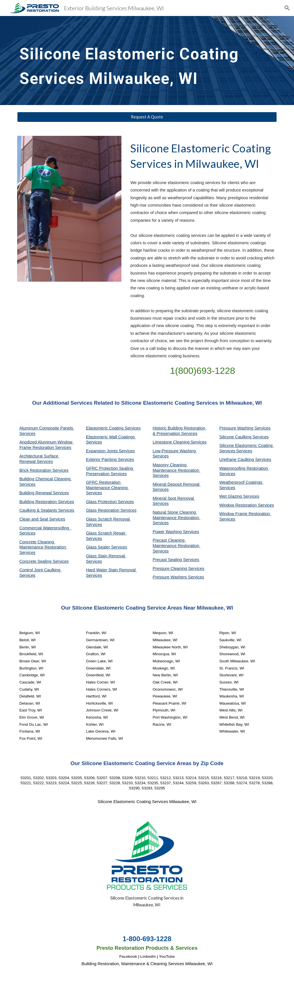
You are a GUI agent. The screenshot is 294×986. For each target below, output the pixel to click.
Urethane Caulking (237, 459)
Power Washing (168, 531)
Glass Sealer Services (106, 547)
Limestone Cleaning (171, 442)
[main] (136, 60)
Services (199, 442)
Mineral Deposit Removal (177, 484)
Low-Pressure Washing (175, 451)
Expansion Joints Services (110, 451)
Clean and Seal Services (42, 519)
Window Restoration (238, 505)
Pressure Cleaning (170, 568)
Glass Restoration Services (111, 510)
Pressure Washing (236, 428)
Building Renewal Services (44, 493)
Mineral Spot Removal (174, 498)
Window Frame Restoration (245, 513)
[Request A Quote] (147, 117)
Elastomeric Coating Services (113, 428)
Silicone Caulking (236, 437)
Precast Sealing (168, 559)
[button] (287, 8)
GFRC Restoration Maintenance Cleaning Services (107, 487)
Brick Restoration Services (44, 470)
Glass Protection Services (110, 501)
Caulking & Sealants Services (46, 510)
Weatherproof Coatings (241, 482)
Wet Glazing (231, 496)
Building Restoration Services (46, 501)
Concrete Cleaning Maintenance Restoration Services (43, 547)
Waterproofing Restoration (244, 468)
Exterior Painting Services (110, 459)
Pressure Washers (170, 577)
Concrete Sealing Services (44, 561)
